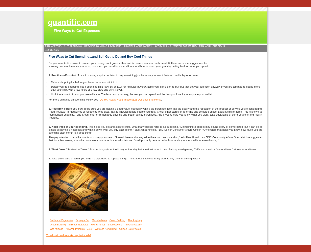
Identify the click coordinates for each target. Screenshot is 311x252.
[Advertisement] (22, 70)
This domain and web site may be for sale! (68, 235)
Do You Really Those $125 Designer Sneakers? (130, 99)
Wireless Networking (106, 229)
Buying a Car (82, 220)
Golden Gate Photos (130, 229)
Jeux (89, 229)
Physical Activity (133, 224)
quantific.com (72, 22)
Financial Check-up (212, 46)
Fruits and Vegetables (61, 220)
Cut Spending (73, 46)
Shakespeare (115, 224)
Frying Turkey (98, 224)
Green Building (117, 220)
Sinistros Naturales (78, 224)
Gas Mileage (56, 229)
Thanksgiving (135, 220)
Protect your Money (138, 46)
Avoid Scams (163, 46)
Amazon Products (75, 229)
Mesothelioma (99, 220)
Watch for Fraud (185, 46)
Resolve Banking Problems (102, 46)
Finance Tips (53, 46)
